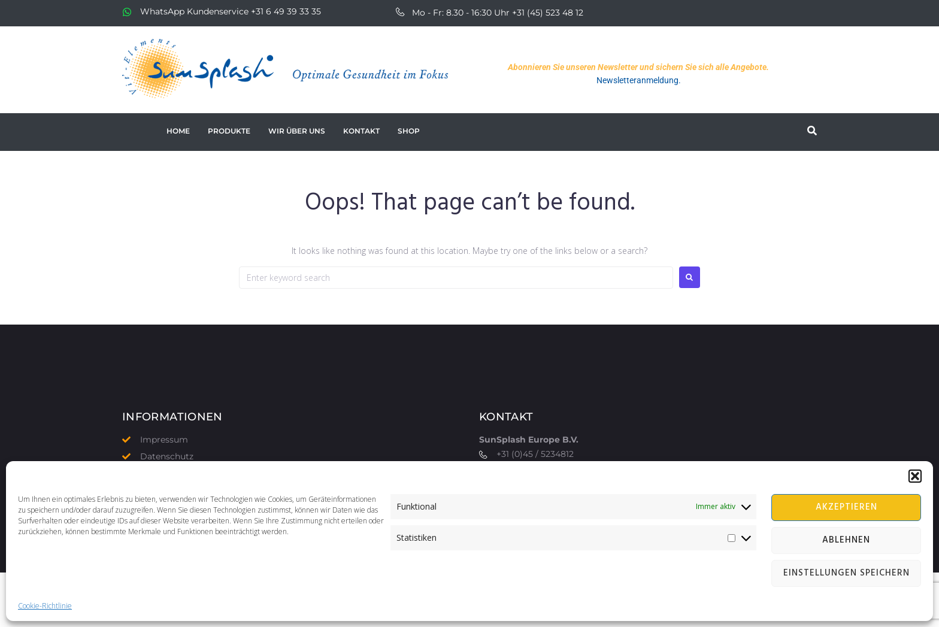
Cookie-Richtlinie (45, 606)
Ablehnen (846, 540)
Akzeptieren (846, 507)
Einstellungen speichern (846, 573)
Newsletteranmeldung (637, 80)
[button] (915, 476)
